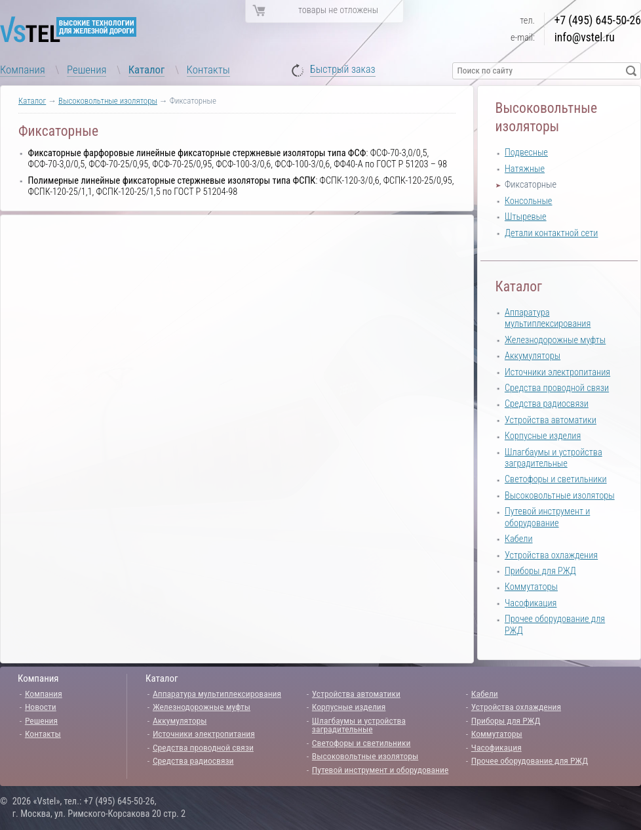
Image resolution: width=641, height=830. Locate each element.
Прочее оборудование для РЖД (529, 760)
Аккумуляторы (532, 356)
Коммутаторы (531, 586)
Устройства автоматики (550, 420)
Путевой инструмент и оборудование (547, 517)
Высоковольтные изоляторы (107, 101)
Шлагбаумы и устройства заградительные (553, 458)
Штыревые (526, 216)
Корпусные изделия (543, 436)
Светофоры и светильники (556, 479)
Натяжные (525, 169)
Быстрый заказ (343, 69)
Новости (40, 706)
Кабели (519, 539)
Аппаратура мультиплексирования (548, 318)
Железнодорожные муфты (555, 340)
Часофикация (530, 603)
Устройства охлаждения (551, 555)
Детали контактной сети (551, 233)
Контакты (208, 69)
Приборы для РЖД (540, 571)
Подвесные (526, 152)
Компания (22, 69)
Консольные (528, 201)
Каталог (146, 69)
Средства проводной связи (557, 388)
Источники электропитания (557, 372)
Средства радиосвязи (547, 403)
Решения (86, 69)
